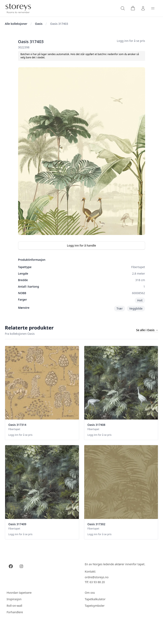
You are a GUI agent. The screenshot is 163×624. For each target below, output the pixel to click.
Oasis (38, 24)
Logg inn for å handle (81, 245)
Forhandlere (15, 612)
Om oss (90, 593)
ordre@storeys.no (97, 577)
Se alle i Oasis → (147, 330)
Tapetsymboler (95, 606)
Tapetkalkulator (95, 599)
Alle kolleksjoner (16, 24)
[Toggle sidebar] (153, 8)
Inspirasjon (14, 599)
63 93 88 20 (97, 582)
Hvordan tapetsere (19, 593)
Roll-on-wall (14, 606)
